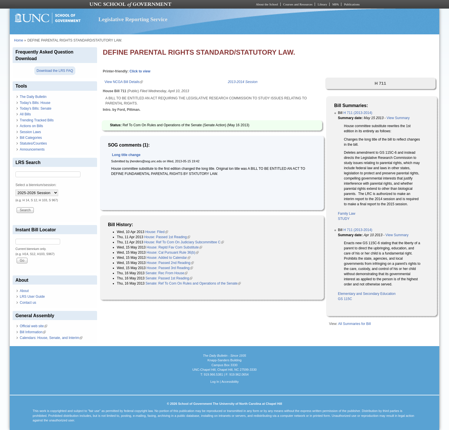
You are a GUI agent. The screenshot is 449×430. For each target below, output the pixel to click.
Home (18, 40)
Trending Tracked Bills (37, 120)
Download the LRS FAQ (55, 71)
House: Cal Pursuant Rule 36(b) (173, 252)
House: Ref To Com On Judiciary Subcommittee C (184, 242)
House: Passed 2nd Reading (170, 263)
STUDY (344, 219)
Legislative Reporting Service (133, 19)
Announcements (32, 149)
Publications (352, 4)
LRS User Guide (32, 297)
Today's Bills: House (35, 103)
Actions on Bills (31, 126)
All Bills (25, 114)
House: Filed (156, 232)
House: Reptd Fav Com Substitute (174, 247)
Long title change (126, 155)
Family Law (346, 214)
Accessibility (230, 381)
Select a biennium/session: (35, 185)
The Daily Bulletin (33, 97)
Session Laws (30, 132)
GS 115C (345, 299)
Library (322, 4)
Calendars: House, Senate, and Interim (51, 338)
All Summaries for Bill (354, 324)
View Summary (398, 118)
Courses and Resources (297, 4)
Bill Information (33, 332)
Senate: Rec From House (166, 273)
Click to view (139, 71)
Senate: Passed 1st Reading (168, 278)
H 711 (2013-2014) (357, 113)
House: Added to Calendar (168, 258)
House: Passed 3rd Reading (170, 268)
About (24, 291)
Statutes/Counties (33, 143)
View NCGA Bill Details (124, 82)
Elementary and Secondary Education (366, 294)
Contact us (28, 303)
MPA (335, 4)
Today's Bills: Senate (35, 108)
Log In (214, 381)
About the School (267, 4)
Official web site (33, 326)
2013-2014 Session (242, 82)
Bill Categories (31, 138)
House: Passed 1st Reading (167, 237)
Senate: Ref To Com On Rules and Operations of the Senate (193, 283)
